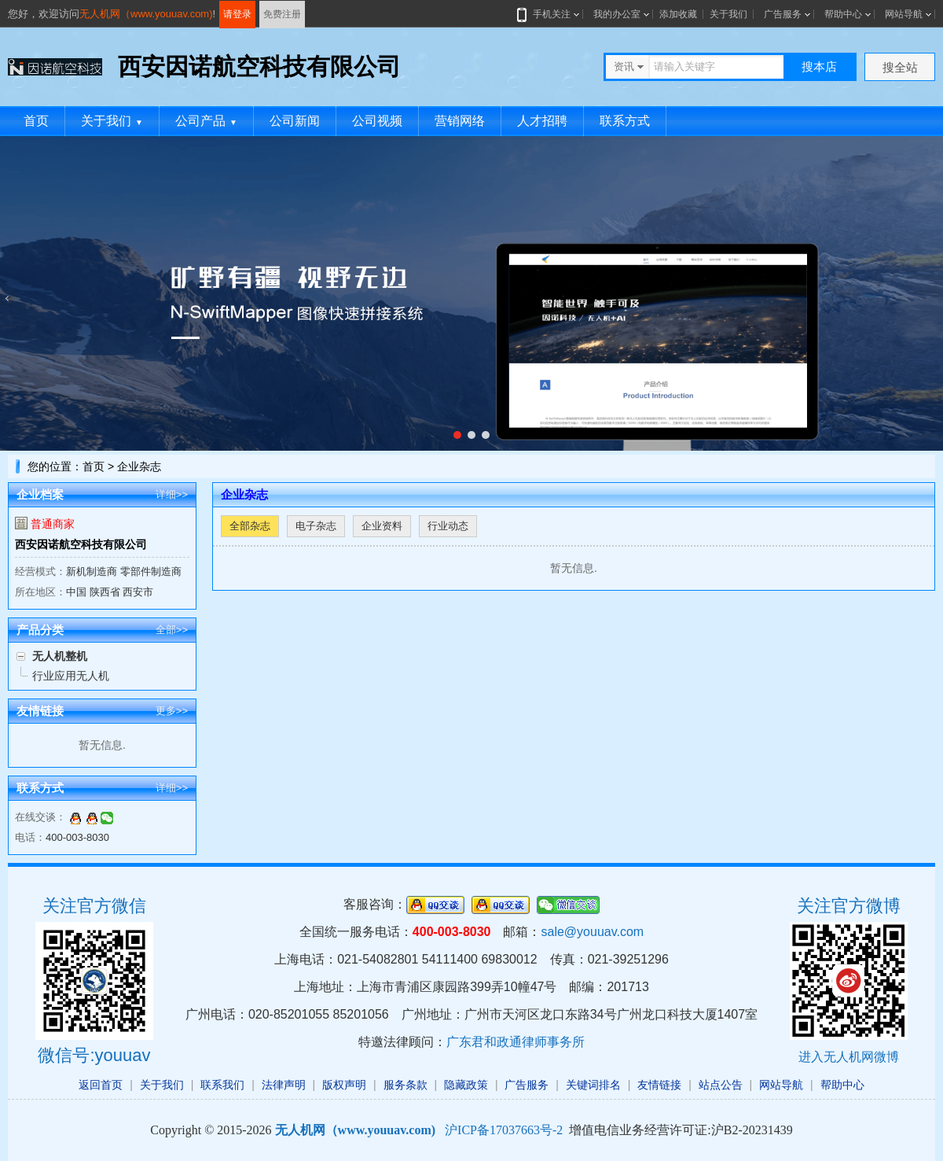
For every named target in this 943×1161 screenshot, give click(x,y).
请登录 (237, 14)
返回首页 (101, 1084)
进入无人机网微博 (848, 1056)
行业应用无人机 (70, 675)
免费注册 (282, 14)
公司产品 (206, 120)
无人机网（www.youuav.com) (146, 14)
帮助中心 (843, 14)
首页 (36, 120)
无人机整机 (59, 656)
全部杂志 (249, 526)
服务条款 (405, 1084)
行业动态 (447, 526)
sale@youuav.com (592, 931)
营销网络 (460, 120)
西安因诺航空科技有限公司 (81, 544)
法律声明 (284, 1084)
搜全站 (900, 67)
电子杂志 (315, 526)
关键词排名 (593, 1084)
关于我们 (728, 14)
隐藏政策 (466, 1084)
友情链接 (659, 1084)
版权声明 (344, 1084)
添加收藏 (678, 14)
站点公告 (721, 1084)
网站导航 (904, 14)
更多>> (172, 711)
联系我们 (222, 1084)
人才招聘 (542, 120)
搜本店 (819, 66)
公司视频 (377, 120)
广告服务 (783, 14)
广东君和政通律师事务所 (515, 1042)
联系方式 (625, 120)
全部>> (172, 630)
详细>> (172, 494)
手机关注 (549, 14)
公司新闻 (295, 120)
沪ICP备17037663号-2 (504, 1130)
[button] (457, 435)
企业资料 (381, 526)
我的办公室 (616, 14)
